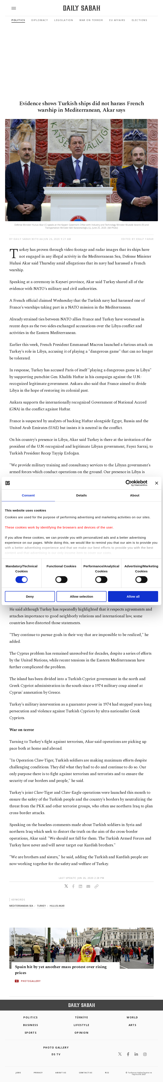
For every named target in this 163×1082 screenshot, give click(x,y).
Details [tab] (81, 495)
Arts (132, 1025)
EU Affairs (117, 20)
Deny (30, 596)
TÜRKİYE (81, 1017)
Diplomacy (39, 20)
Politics (18, 20)
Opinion (81, 1032)
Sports (31, 1032)
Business (30, 1025)
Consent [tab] (28, 495)
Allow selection (81, 596)
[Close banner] (156, 483)
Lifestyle (82, 1025)
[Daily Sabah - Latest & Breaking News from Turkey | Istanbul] (81, 8)
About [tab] (134, 495)
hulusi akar (57, 905)
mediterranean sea (21, 905)
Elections (140, 20)
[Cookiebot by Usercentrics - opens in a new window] (128, 483)
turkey (41, 905)
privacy (38, 1072)
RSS (107, 1072)
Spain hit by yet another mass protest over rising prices (61, 970)
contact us (85, 1072)
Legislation (63, 20)
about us (60, 1072)
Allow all (133, 596)
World (132, 1017)
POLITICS (30, 1017)
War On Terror (91, 20)
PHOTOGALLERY (31, 981)
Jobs (18, 1072)
